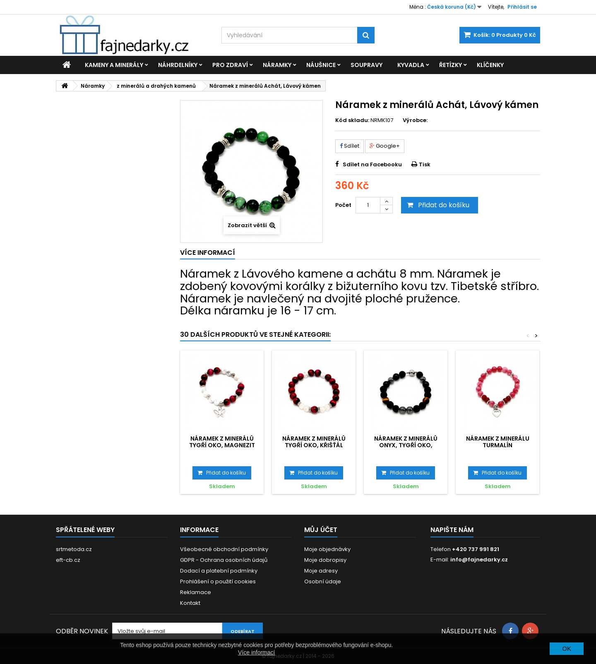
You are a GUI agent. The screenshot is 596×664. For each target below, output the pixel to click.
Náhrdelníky (177, 65)
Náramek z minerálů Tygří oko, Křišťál (314, 441)
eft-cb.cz (68, 560)
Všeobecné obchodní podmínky (224, 549)
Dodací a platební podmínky (218, 571)
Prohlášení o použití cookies (218, 581)
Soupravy (366, 65)
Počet (343, 205)
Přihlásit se (522, 6)
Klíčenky (490, 65)
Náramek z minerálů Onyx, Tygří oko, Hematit (405, 445)
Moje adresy (321, 571)
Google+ (385, 146)
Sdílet (349, 146)
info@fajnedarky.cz (479, 559)
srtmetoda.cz (74, 549)
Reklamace (195, 592)
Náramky (277, 65)
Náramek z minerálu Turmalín (497, 441)
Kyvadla (410, 65)
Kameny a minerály (114, 65)
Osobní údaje (322, 581)
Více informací (256, 652)
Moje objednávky (327, 549)
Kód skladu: (352, 120)
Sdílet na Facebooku (372, 164)
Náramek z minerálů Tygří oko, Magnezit (222, 441)
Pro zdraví (230, 65)
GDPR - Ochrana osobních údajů (223, 560)
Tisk (424, 164)
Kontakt (190, 603)
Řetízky (450, 65)
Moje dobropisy (325, 560)
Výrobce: (415, 120)
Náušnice (321, 65)
